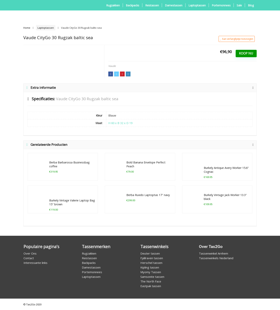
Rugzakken (113, 5)
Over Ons (30, 253)
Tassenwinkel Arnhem (213, 253)
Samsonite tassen (152, 277)
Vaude (112, 66)
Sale (239, 5)
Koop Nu (246, 53)
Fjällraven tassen (151, 258)
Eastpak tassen (150, 286)
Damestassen (173, 5)
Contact (29, 258)
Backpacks (132, 5)
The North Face (150, 281)
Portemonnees (221, 5)
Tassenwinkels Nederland (216, 258)
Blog (251, 5)
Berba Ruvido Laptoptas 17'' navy (148, 195)
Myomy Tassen (150, 272)
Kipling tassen (149, 267)
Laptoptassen (197, 5)
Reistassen (152, 5)
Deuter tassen (150, 253)
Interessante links (35, 263)
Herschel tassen (151, 263)
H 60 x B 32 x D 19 (120, 123)
